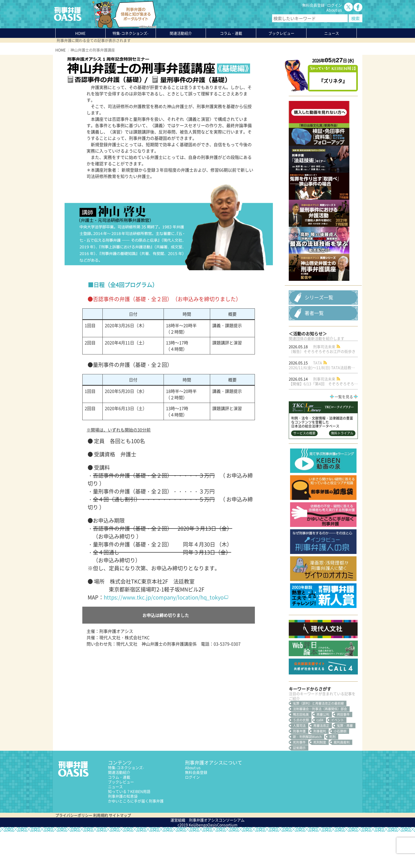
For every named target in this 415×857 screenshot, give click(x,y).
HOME (80, 33)
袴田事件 (343, 739)
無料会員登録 (313, 5)
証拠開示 (299, 773)
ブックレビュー (281, 33)
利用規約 (100, 840)
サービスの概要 (304, 458)
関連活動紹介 (181, 33)
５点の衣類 (301, 745)
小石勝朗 (340, 756)
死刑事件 (299, 767)
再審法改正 (321, 750)
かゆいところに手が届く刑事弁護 (136, 826)
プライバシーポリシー (73, 840)
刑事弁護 (299, 756)
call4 (320, 745)
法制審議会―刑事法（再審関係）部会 (320, 734)
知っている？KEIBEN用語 (129, 816)
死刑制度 (319, 767)
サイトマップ (120, 840)
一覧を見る (344, 421)
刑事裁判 (319, 756)
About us (334, 9)
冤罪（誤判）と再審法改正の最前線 (318, 728)
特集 (130, 33)
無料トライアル (342, 458)
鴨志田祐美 (301, 739)
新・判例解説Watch (307, 762)
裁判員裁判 (342, 767)
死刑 (332, 762)
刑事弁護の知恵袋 (123, 821)
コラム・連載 (119, 802)
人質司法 (299, 750)
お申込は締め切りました (165, 615)
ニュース (115, 811)
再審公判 (323, 739)
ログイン (334, 5)
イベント (337, 745)
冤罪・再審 (345, 750)
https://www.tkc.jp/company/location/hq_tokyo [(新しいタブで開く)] (164, 597)
